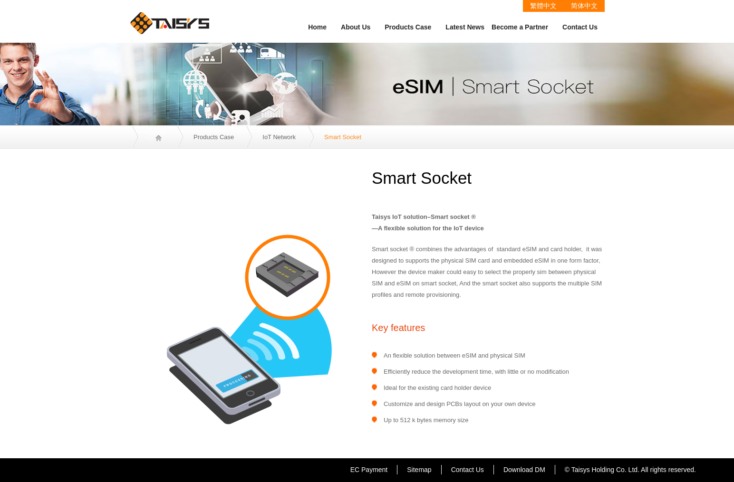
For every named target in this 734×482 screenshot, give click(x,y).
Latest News (464, 27)
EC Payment (369, 469)
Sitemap (419, 469)
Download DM (524, 469)
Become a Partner (520, 27)
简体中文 (584, 5)
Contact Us (580, 27)
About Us (355, 27)
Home (317, 27)
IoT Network (279, 137)
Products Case (408, 27)
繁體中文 (543, 5)
